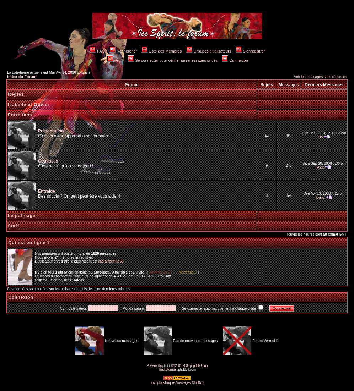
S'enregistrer (250, 51)
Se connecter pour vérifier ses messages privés (173, 60)
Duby (320, 197)
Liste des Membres (161, 51)
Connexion (235, 60)
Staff (13, 226)
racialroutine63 (111, 261)
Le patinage (22, 215)
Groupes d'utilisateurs (208, 51)
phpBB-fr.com (186, 369)
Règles (16, 94)
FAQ (97, 51)
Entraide (46, 191)
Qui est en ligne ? (29, 242)
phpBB (166, 366)
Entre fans (20, 114)
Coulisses (48, 161)
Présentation (51, 130)
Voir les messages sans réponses (320, 77)
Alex (320, 167)
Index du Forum (22, 77)
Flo (320, 137)
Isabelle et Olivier (29, 104)
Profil (115, 60)
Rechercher (123, 51)
